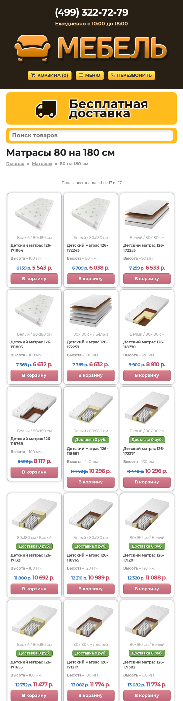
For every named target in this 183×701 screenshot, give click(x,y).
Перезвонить (131, 75)
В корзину (34, 278)
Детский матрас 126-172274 (143, 451)
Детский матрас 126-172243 (87, 248)
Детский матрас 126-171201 (143, 557)
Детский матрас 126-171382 (143, 664)
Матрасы (42, 163)
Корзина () (49, 75)
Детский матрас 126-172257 (87, 344)
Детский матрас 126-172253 (143, 248)
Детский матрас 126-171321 (31, 557)
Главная (15, 163)
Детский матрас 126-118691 (87, 451)
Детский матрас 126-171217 (87, 664)
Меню (89, 75)
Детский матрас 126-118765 (87, 557)
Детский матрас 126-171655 (31, 664)
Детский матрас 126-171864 (31, 248)
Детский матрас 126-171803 (31, 344)
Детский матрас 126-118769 (31, 441)
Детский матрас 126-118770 (143, 344)
